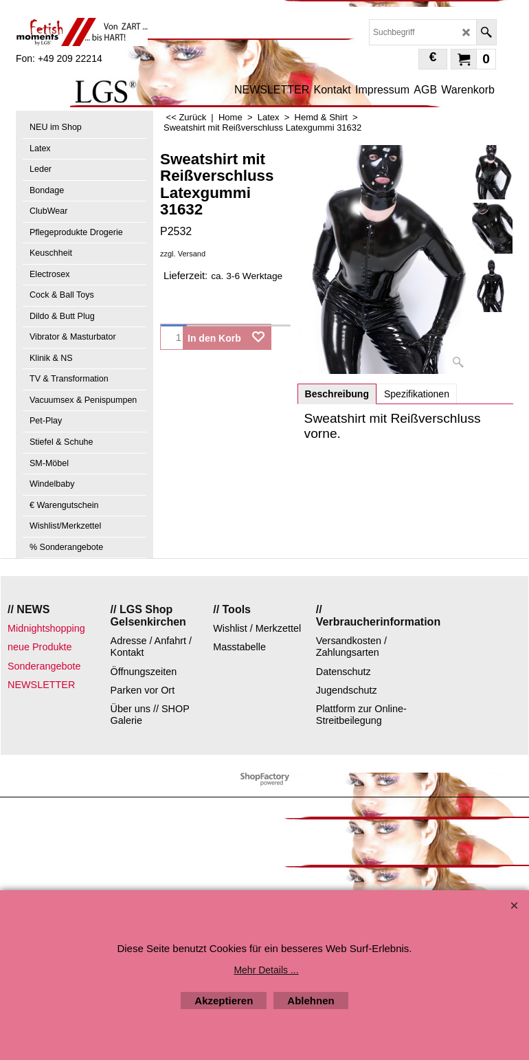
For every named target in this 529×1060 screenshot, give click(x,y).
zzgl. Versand (182, 254)
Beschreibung (337, 393)
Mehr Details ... (266, 969)
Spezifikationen (416, 393)
